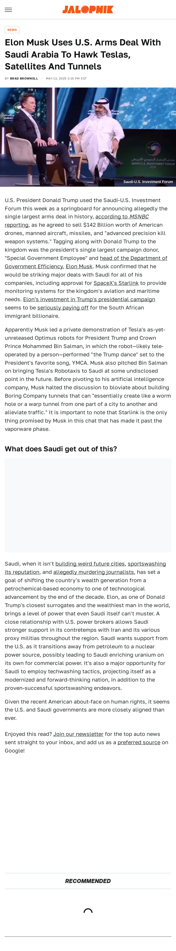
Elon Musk (79, 266)
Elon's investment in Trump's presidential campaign (89, 299)
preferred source (139, 742)
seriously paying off (63, 307)
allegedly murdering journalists (93, 572)
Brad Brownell (24, 78)
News (12, 29)
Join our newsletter (78, 734)
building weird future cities (90, 564)
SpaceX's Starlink (116, 283)
